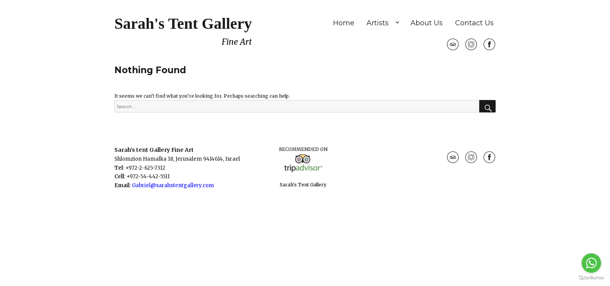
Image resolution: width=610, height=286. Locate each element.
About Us (426, 23)
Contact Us (474, 23)
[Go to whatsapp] (591, 263)
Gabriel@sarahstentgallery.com (173, 185)
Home (343, 23)
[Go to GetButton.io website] (591, 278)
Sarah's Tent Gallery (183, 23)
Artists (377, 23)
